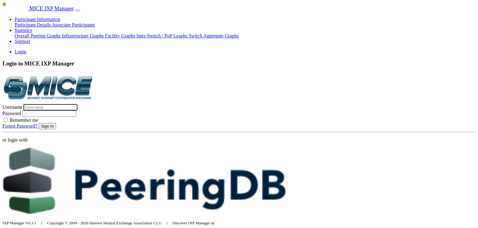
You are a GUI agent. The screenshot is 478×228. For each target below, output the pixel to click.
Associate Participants (73, 24)
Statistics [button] (23, 30)
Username (12, 107)
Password (12, 113)
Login (20, 51)
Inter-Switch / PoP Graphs (162, 35)
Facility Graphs (120, 35)
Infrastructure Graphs (83, 35)
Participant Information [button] (37, 19)
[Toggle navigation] (77, 10)
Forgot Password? (20, 125)
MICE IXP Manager (38, 8)
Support (22, 41)
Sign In (47, 126)
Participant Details (33, 24)
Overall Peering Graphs (38, 35)
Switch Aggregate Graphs (214, 35)
